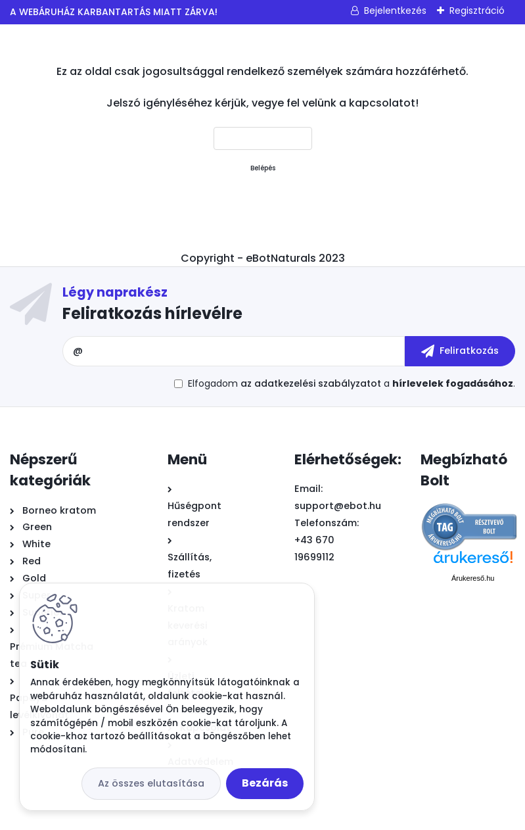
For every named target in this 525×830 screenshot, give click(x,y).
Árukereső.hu (472, 578)
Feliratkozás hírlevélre (152, 313)
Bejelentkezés (395, 10)
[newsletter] (459, 351)
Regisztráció (477, 10)
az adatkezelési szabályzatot (310, 383)
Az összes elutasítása (151, 783)
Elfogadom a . (351, 383)
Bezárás (265, 783)
